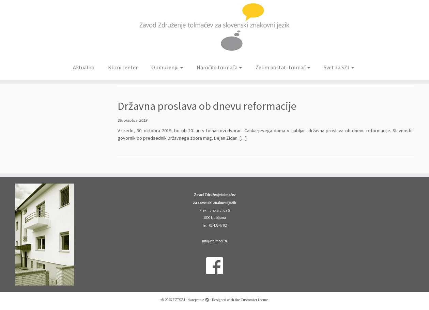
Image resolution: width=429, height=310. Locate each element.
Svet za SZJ (339, 67)
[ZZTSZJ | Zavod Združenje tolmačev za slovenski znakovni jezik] (214, 30)
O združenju (167, 67)
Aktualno (83, 67)
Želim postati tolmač (283, 67)
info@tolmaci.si (214, 241)
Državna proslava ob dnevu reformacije (207, 106)
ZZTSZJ (178, 299)
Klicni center (123, 67)
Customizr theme (254, 299)
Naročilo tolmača (219, 67)
